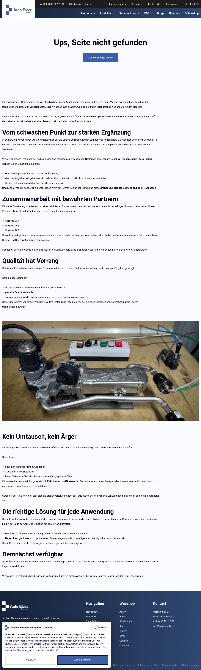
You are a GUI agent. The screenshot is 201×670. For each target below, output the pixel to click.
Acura (122, 616)
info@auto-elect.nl (80, 4)
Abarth (122, 611)
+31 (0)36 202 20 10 (52, 4)
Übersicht (100, 627)
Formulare (173, 4)
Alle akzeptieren (82, 660)
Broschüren (137, 4)
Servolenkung (129, 13)
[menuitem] (118, 4)
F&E (148, 13)
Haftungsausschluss (124, 665)
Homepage (88, 13)
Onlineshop (192, 13)
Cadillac (123, 640)
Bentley (123, 631)
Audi (121, 626)
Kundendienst (118, 4)
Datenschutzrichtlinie (148, 665)
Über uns (174, 13)
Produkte (107, 13)
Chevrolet (124, 645)
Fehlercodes (154, 4)
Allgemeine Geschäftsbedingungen (180, 665)
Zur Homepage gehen (100, 57)
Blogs (160, 13)
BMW (122, 635)
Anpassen (31, 660)
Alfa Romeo (125, 621)
